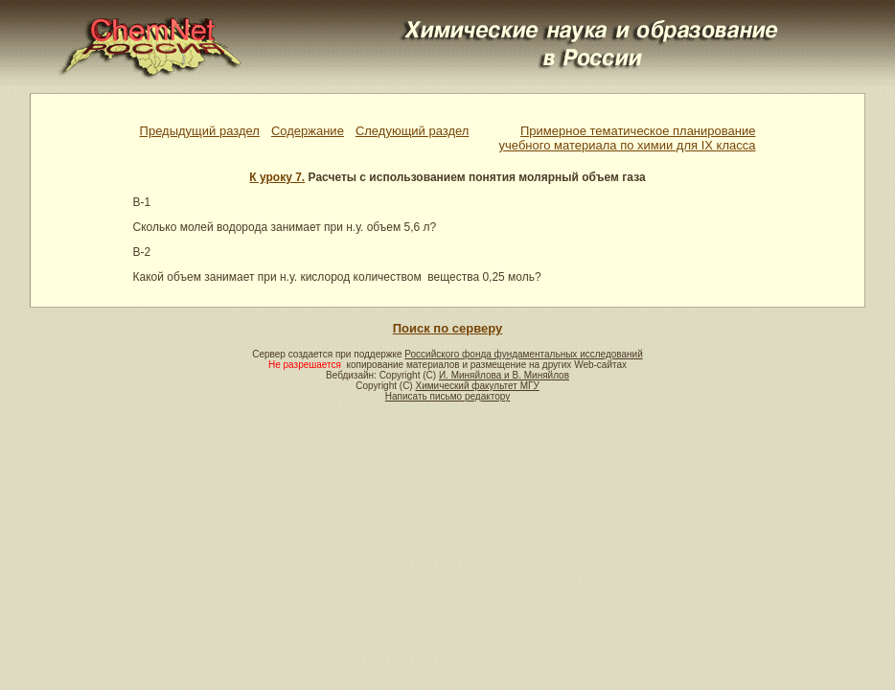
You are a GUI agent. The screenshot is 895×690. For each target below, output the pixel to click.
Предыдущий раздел (200, 131)
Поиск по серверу (447, 328)
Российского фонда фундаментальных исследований (523, 354)
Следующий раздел (413, 131)
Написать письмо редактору (447, 396)
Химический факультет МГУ (477, 385)
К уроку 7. (277, 177)
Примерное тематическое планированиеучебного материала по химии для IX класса (627, 138)
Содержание (307, 131)
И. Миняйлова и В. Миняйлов (504, 375)
